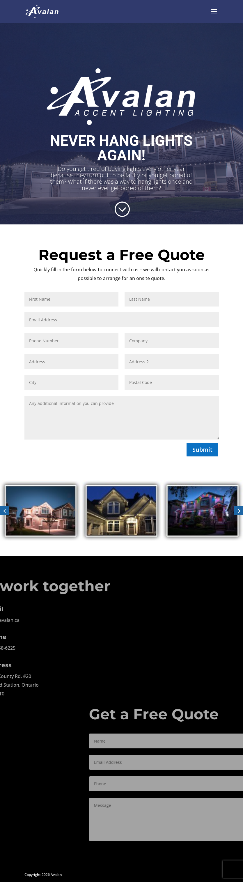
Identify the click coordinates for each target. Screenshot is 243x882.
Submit (202, 450)
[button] (4, 510)
